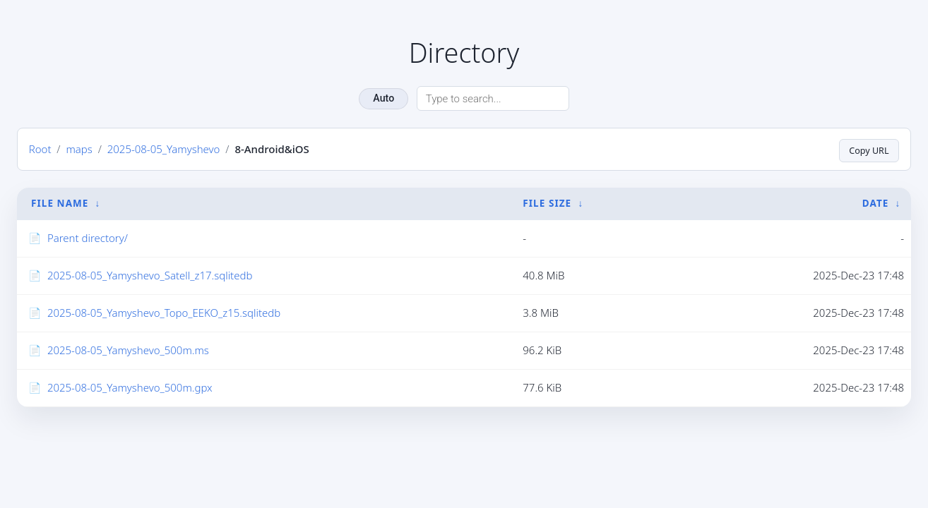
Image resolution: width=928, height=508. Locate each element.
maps (79, 149)
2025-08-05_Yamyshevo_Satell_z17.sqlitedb (150, 275)
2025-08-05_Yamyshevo (163, 149)
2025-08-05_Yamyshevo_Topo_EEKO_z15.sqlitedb (163, 313)
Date (875, 204)
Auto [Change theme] (383, 98)
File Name (59, 204)
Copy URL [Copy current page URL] (866, 149)
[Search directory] (493, 98)
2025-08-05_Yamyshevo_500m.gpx (130, 387)
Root (40, 149)
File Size (547, 204)
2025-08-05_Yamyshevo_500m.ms (128, 350)
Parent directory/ (87, 238)
